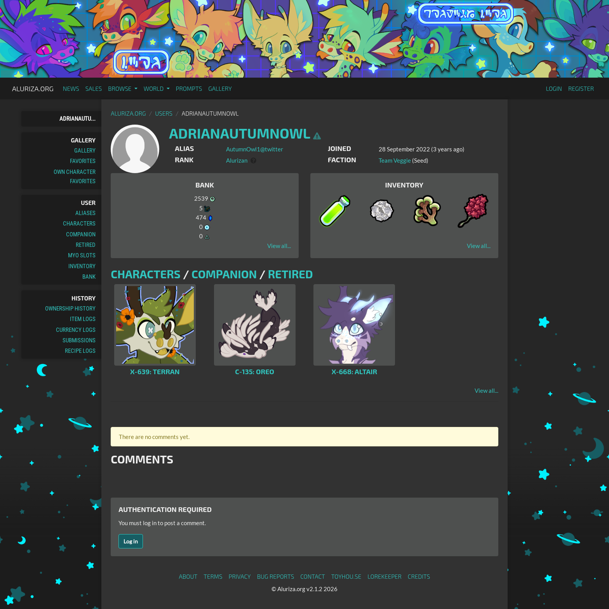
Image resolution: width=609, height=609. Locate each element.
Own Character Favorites (75, 176)
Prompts (189, 88)
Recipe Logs (80, 350)
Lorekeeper (384, 576)
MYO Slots (82, 255)
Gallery (220, 88)
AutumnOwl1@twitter (254, 149)
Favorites (83, 161)
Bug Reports (275, 576)
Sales (93, 88)
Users (163, 113)
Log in (131, 541)
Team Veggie (395, 160)
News (71, 88)
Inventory (82, 266)
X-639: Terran (155, 371)
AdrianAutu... (77, 118)
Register (581, 88)
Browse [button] (120, 88)
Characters (79, 223)
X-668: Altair (354, 371)
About (188, 576)
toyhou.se (346, 576)
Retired (86, 244)
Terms (213, 576)
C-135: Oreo (254, 371)
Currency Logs (76, 329)
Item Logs (83, 319)
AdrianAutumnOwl (239, 133)
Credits (419, 576)
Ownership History (70, 308)
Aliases (85, 213)
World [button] (154, 88)
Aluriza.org (33, 88)
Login (554, 88)
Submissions (79, 340)
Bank (89, 276)
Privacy (240, 576)
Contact (312, 576)
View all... (279, 245)
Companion (81, 234)
